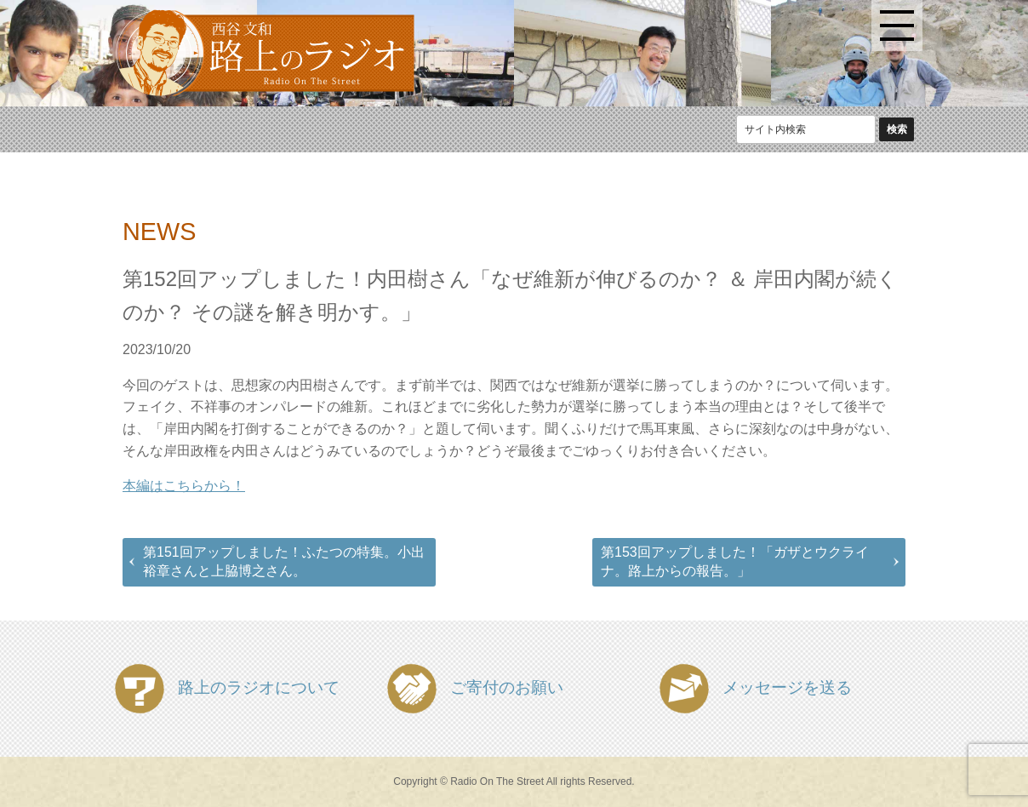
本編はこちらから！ (184, 485)
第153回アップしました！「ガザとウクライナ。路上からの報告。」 (735, 561)
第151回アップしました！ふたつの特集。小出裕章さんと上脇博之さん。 (284, 561)
